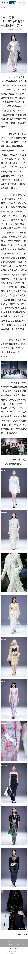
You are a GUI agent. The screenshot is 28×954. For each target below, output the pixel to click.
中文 (11, 948)
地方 (24, 944)
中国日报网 (3, 7)
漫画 (10, 944)
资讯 (17, 941)
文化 (3, 944)
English (16, 948)
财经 (24, 941)
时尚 (9, 7)
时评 (10, 941)
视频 (17, 944)
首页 (3, 941)
